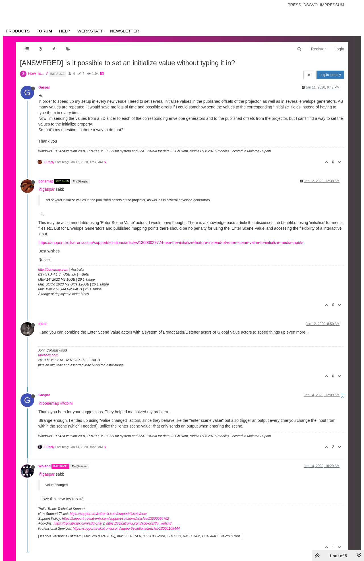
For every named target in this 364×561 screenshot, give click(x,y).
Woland (44, 466)
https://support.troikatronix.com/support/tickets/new (108, 514)
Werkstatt (90, 30)
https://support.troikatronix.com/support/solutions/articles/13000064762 (115, 519)
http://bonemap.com (53, 270)
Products (18, 30)
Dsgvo (310, 5)
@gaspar (46, 189)
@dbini (66, 403)
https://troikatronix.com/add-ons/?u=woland (138, 523)
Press (294, 5)
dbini (42, 324)
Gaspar (44, 87)
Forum (44, 30)
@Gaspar (80, 181)
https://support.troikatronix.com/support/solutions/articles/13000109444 (126, 529)
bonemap (45, 181)
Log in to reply (330, 75)
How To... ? (38, 73)
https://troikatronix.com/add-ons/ (77, 523)
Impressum (332, 5)
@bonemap (48, 403)
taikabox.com (48, 355)
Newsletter (124, 30)
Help (64, 30)
